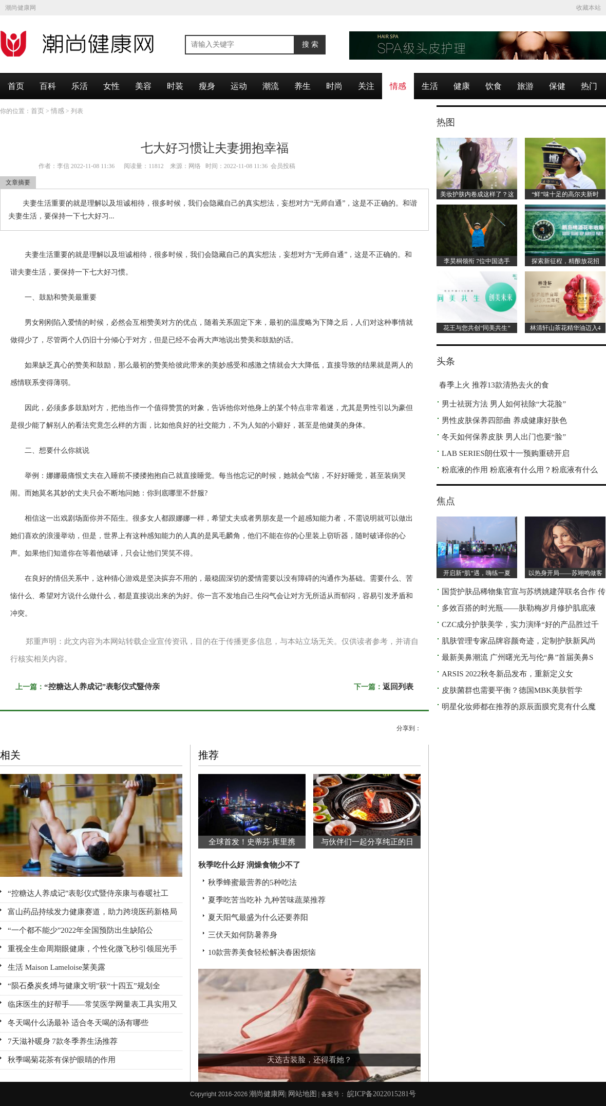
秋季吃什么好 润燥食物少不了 (249, 865)
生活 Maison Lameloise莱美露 (56, 967)
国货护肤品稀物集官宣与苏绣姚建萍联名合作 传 (523, 591)
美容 (143, 86)
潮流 (270, 86)
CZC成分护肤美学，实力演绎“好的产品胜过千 (520, 624)
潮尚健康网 (20, 7)
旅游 (525, 86)
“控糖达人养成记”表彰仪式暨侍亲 (102, 687)
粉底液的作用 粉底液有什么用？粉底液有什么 (520, 470)
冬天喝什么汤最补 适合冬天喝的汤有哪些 (78, 1023)
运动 (239, 86)
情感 (398, 86)
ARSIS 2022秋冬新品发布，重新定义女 (507, 674)
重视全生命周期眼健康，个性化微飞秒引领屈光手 (92, 949)
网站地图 (302, 1094)
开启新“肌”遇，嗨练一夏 (476, 573)
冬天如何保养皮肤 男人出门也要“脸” (504, 437)
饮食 (493, 86)
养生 (302, 86)
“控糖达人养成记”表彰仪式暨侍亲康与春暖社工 (88, 893)
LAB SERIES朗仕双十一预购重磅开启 (506, 453)
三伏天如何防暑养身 (242, 935)
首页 (16, 86)
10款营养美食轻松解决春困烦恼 (262, 952)
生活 (430, 86)
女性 (111, 86)
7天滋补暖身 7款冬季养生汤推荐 (63, 1041)
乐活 (79, 86)
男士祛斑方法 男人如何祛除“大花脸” (504, 404)
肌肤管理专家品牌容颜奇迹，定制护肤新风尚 (519, 641)
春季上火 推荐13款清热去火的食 (494, 385)
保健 (557, 86)
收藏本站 (588, 7)
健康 (461, 86)
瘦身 (207, 86)
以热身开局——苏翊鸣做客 (565, 573)
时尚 (334, 86)
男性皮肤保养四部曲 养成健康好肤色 (504, 420)
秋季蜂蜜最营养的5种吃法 (252, 882)
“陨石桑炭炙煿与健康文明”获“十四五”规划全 (84, 986)
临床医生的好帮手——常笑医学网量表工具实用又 (92, 1004)
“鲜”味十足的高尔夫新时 (565, 194)
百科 (48, 86)
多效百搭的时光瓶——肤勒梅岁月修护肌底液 (519, 608)
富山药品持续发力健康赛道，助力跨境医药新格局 (92, 912)
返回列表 (398, 687)
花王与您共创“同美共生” (476, 327)
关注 (366, 86)
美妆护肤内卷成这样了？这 (477, 194)
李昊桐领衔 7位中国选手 (477, 261)
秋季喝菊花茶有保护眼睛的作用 (62, 1060)
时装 (175, 86)
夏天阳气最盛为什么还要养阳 (258, 917)
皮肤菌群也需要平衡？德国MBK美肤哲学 (512, 690)
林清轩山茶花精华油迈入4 (565, 327)
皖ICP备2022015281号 (381, 1094)
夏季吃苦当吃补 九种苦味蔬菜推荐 (267, 900)
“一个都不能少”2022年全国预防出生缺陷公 (80, 930)
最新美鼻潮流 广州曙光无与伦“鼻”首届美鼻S (517, 657)
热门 (589, 86)
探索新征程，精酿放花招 (565, 261)
